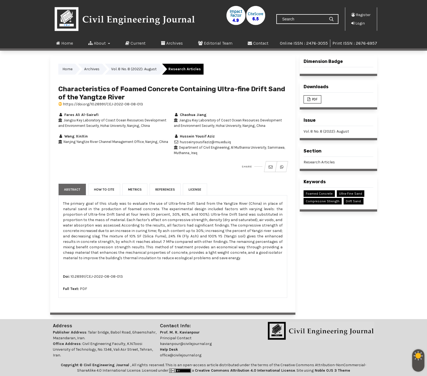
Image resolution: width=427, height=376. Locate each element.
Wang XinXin (73, 136)
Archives (172, 43)
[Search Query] (303, 19)
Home (64, 43)
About (97, 43)
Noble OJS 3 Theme (332, 370)
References (165, 189)
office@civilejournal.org (180, 355)
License (195, 189)
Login (358, 23)
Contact (258, 43)
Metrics (135, 189)
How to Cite (104, 189)
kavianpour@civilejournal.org (186, 343)
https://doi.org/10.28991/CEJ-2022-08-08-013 (100, 104)
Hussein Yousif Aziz (194, 136)
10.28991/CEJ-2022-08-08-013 (97, 276)
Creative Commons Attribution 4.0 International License (245, 370)
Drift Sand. (353, 201)
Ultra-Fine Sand (350, 193)
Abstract (72, 189)
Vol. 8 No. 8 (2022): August (134, 69)
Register (361, 14)
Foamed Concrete (319, 193)
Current (135, 43)
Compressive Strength (323, 201)
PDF (83, 288)
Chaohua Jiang (190, 114)
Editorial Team (215, 43)
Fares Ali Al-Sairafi (78, 114)
